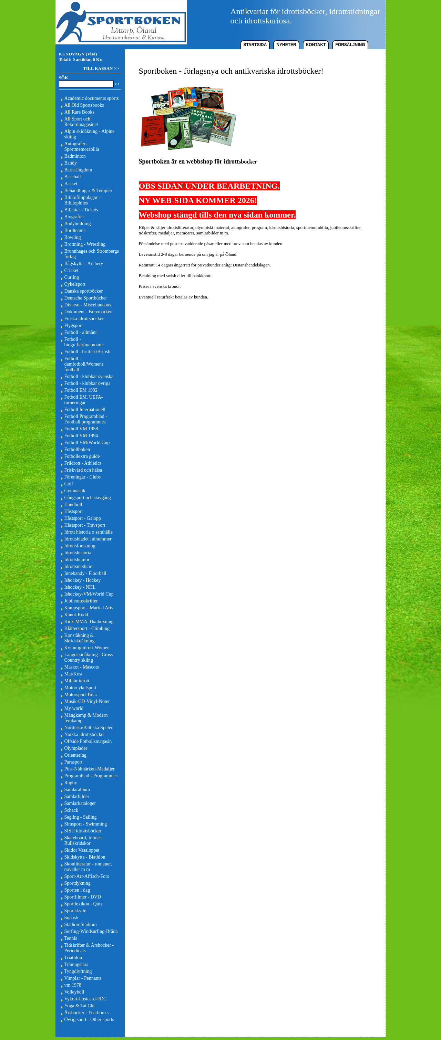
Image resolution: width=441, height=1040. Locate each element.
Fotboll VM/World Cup (87, 442)
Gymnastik (74, 490)
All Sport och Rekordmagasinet (81, 121)
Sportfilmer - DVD (82, 897)
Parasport (73, 762)
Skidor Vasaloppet (82, 850)
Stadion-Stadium (80, 924)
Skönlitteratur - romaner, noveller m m (88, 866)
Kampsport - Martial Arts (88, 607)
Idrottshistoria (78, 552)
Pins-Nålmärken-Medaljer (89, 768)
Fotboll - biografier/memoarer (84, 342)
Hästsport (73, 511)
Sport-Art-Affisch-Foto (86, 876)
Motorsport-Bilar (81, 694)
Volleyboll (74, 992)
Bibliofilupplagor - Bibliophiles (82, 200)
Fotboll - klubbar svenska (89, 376)
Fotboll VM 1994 (81, 435)
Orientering (75, 755)
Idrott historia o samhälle (88, 532)
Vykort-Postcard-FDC (85, 998)
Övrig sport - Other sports (89, 1019)
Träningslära (76, 964)
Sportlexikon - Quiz (83, 903)
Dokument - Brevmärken (88, 311)
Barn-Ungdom (78, 169)
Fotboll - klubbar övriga (87, 383)
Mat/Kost (73, 673)
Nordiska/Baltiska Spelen (89, 727)
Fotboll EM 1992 (81, 390)
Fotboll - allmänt (80, 332)
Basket (71, 183)
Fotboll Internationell (84, 409)
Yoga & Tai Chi (79, 1005)
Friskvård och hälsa (83, 470)
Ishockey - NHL (80, 587)
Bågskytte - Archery (83, 263)
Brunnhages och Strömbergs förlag (91, 254)
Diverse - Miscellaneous (87, 304)
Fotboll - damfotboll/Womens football (84, 364)
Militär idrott (77, 680)
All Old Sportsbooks (84, 105)
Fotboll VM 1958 (81, 428)
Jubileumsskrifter (81, 600)
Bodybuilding (77, 223)
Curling (71, 277)
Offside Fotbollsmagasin (88, 741)
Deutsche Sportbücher (85, 298)
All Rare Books (79, 112)
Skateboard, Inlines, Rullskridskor (83, 840)
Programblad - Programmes (91, 775)
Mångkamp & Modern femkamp (86, 718)
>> (117, 83)
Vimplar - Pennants (83, 978)
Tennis (70, 938)
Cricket (71, 270)
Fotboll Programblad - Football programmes (85, 419)
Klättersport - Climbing (87, 628)
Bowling (72, 237)
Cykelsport (74, 284)
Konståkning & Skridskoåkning (79, 638)
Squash (71, 917)
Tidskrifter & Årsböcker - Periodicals (89, 948)
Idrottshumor (77, 559)
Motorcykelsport (80, 687)
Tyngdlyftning (78, 971)
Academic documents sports (91, 98)
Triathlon (73, 957)
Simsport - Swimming (85, 824)
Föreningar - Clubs (82, 477)
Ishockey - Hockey (82, 580)
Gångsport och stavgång (87, 497)
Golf (68, 483)
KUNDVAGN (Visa (77, 53)
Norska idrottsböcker (84, 734)
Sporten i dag (77, 890)
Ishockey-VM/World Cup (89, 594)
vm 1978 (72, 985)
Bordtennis (74, 230)
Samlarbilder (76, 796)
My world (74, 708)
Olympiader (76, 748)
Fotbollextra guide (82, 456)
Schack (71, 810)
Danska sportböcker (83, 291)
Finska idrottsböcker (84, 318)
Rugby (70, 782)
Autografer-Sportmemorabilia (81, 146)
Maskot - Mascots (81, 667)
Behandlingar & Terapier (88, 190)
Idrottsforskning (79, 545)
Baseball (72, 176)
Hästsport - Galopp (82, 518)
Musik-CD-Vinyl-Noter (87, 701)
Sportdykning (77, 883)
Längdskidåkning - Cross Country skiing (88, 657)
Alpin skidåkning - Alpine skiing (89, 134)
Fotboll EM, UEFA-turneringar (83, 400)
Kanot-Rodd (76, 614)
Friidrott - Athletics (83, 463)
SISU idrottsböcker (83, 830)
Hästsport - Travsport (84, 525)
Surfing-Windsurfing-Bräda (91, 931)
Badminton (75, 156)
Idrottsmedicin (78, 566)
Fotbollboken (77, 449)
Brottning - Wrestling (85, 244)
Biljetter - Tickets (81, 209)
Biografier (74, 216)
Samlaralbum (77, 789)
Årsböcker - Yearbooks (86, 1012)
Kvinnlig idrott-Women (87, 647)
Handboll (73, 504)
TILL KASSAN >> (101, 68)
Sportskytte (75, 910)
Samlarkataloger (80, 803)
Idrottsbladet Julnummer (88, 539)
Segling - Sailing (80, 817)
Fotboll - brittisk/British (87, 351)
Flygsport (73, 325)
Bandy (70, 163)
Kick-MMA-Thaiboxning (89, 621)
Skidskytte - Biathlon (84, 857)
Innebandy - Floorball (85, 573)
